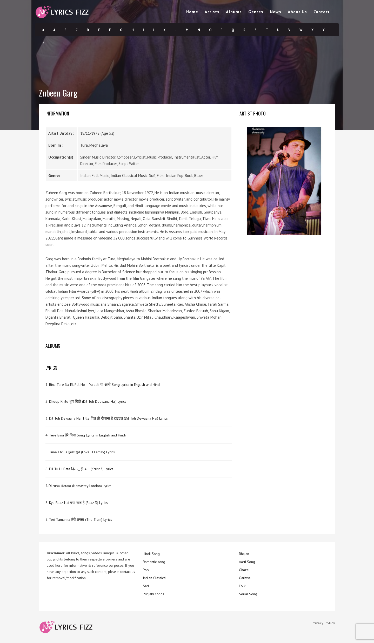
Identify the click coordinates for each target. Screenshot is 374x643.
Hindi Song (151, 553)
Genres (255, 11)
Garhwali (245, 578)
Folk (242, 586)
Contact (321, 11)
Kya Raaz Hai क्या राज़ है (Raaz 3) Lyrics (78, 502)
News (275, 11)
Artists (212, 11)
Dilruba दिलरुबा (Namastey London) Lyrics (80, 485)
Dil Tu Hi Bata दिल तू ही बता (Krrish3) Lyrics (81, 469)
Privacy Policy (323, 623)
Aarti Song (247, 561)
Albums (234, 11)
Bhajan (244, 553)
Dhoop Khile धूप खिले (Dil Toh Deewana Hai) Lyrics (87, 401)
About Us (297, 11)
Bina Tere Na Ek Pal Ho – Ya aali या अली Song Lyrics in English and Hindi (105, 384)
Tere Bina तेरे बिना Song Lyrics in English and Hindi (87, 435)
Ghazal (244, 569)
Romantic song (154, 561)
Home (192, 11)
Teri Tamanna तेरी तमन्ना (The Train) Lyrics (80, 519)
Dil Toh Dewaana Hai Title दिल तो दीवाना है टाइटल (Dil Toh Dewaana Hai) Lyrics (108, 418)
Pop (146, 569)
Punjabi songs (153, 594)
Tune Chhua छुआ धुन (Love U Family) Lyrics (82, 452)
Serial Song (248, 594)
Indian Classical (154, 578)
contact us (127, 571)
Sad (146, 586)
